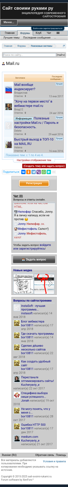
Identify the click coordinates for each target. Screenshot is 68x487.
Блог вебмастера (32, 321)
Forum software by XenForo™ (17, 479)
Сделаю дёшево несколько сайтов (33, 347)
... (55, 37)
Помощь (61, 455)
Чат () (18, 196)
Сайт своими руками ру (27, 8)
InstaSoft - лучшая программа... (33, 307)
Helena (18, 147)
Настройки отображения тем (34, 160)
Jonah (25, 400)
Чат (49, 32)
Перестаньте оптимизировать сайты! (37, 379)
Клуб (38, 32)
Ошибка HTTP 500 (33, 424)
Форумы (25, 33)
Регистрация (34, 183)
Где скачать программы (37, 333)
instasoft (27, 313)
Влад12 (18, 109)
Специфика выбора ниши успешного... (34, 394)
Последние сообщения (36, 37)
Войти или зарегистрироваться (47, 28)
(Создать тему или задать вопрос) (44, 166)
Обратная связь (44, 455)
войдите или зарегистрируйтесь (32, 246)
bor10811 (27, 325)
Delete (17, 130)
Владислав (20, 92)
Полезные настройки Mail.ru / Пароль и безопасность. (36, 122)
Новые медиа (22, 270)
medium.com (29, 436)
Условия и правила (54, 461)
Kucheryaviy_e (30, 384)
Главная (10, 32)
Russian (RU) (9, 455)
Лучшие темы (11, 37)
